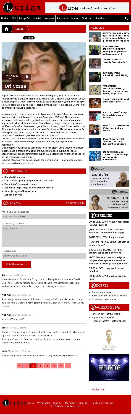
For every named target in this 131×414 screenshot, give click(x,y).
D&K (14, 18)
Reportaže (62, 18)
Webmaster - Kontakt (49, 402)
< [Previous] (19, 365)
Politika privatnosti (103, 402)
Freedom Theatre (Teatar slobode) (109, 321)
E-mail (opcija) (44, 254)
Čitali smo (87, 18)
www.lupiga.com (72, 406)
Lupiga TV (24, 18)
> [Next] (67, 365)
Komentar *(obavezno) (44, 234)
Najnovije (97, 27)
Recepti (99, 286)
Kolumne (49, 18)
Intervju (75, 18)
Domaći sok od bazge (102, 292)
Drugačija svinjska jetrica (104, 299)
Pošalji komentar (16, 264)
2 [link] (33, 365)
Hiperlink (37, 18)
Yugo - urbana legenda (103, 317)
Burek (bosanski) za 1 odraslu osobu (109, 295)
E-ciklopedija (105, 307)
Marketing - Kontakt (76, 402)
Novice (19, 29)
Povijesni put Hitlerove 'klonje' (106, 314)
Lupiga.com (98, 389)
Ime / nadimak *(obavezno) (44, 215)
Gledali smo (101, 18)
